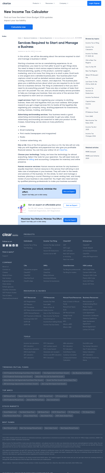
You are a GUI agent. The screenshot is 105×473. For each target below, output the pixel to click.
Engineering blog (8, 281)
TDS (87, 108)
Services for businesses (51, 281)
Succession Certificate (90, 315)
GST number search (50, 346)
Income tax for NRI (49, 253)
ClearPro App (28, 281)
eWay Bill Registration (90, 256)
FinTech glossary (8, 287)
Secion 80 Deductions (51, 251)
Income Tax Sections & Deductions (90, 90)
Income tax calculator (31, 343)
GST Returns (28, 304)
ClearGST (86, 245)
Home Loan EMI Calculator (52, 355)
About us (5, 266)
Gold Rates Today (69, 352)
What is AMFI (67, 324)
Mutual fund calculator (31, 349)
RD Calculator (68, 346)
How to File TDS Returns (51, 313)
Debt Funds (67, 318)
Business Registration (46, 38)
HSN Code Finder (88, 269)
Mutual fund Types (69, 307)
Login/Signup (94, 3)
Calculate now (18, 27)
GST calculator (29, 358)
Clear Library (6, 284)
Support (5, 256)
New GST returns (69, 253)
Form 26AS (89, 116)
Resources (50, 3)
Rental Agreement (89, 326)
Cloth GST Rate (88, 281)
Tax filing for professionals (71, 269)
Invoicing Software (49, 278)
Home (19, 38)
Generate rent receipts (51, 352)
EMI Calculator (29, 346)
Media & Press (7, 275)
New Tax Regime (91, 71)
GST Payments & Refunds (32, 316)
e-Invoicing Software (90, 251)
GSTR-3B (27, 324)
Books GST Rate (88, 284)
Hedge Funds (67, 315)
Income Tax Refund (92, 97)
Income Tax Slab (49, 301)
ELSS (64, 310)
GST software (67, 251)
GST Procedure (29, 307)
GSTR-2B (27, 322)
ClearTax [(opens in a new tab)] (63, 150)
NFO (64, 321)
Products (37, 3)
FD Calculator (67, 349)
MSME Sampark (91, 152)
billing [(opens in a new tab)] (32, 159)
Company (64, 3)
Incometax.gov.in (49, 319)
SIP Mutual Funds (69, 312)
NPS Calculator (48, 358)
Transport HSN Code (90, 275)
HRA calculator (68, 343)
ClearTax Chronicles (9, 289)
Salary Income (48, 310)
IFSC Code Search (49, 349)
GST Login (66, 248)
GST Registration (29, 301)
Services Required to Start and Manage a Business (69, 38)
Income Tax (47, 248)
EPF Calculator (88, 355)
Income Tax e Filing (30, 245)
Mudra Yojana (87, 307)
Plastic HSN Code (89, 278)
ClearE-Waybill (88, 248)
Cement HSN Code (89, 272)
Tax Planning (28, 248)
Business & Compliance (30, 38)
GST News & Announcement (33, 310)
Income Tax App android (51, 245)
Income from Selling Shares (52, 322)
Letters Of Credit (89, 329)
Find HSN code (88, 343)
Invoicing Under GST (30, 319)
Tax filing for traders (69, 272)
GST (64, 245)
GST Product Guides (9, 292)
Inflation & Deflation (89, 310)
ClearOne (46, 272)
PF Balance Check (92, 112)
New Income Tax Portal (51, 316)
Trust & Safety (7, 295)
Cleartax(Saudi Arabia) (10, 298)
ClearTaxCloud (29, 278)
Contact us (6, 269)
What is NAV (67, 327)
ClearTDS (86, 253)
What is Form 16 (48, 307)
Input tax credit (68, 259)
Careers (5, 272)
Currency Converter (69, 355)
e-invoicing (67, 256)
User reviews (6, 278)
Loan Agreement (88, 312)
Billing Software (48, 275)
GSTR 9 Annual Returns (31, 313)
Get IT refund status (90, 349)
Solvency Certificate (90, 318)
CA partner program (31, 269)
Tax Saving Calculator (90, 346)
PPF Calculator (48, 343)
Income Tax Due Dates (51, 324)
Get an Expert (71, 205)
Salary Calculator (89, 352)
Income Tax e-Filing (92, 43)
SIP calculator (28, 355)
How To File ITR (91, 67)
